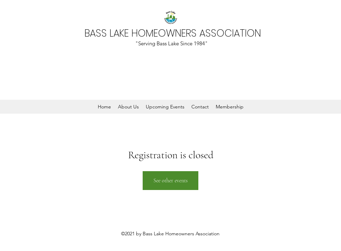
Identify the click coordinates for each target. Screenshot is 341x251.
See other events (170, 180)
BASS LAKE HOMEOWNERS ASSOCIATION (173, 33)
